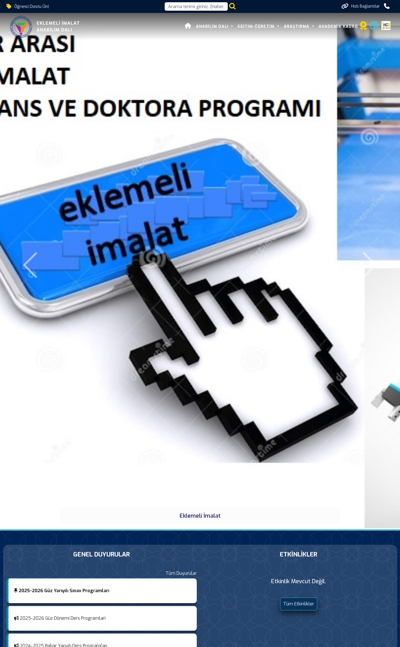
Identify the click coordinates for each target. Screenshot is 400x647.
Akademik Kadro (338, 26)
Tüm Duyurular (181, 573)
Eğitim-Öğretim (257, 26)
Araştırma (297, 26)
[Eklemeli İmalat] (200, 523)
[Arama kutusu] (196, 6)
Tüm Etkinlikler (298, 604)
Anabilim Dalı (213, 26)
